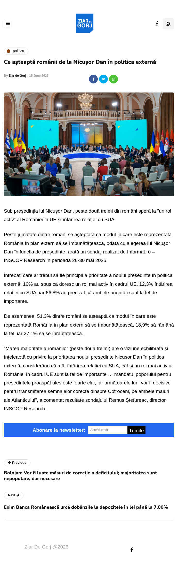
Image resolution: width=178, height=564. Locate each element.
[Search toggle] (168, 23)
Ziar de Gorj (17, 76)
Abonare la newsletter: (59, 430)
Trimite (136, 430)
